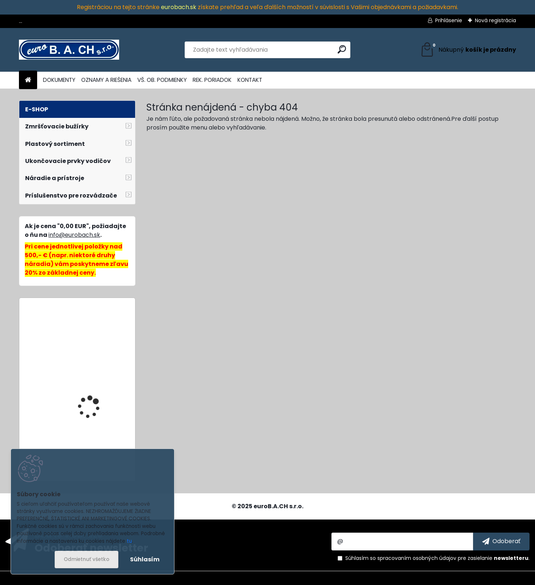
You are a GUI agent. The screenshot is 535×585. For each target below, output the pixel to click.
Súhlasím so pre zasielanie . (437, 558)
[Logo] (69, 50)
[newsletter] (501, 541)
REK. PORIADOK (212, 80)
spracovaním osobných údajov (416, 558)
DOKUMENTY (59, 80)
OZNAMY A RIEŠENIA (106, 80)
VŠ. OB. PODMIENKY (162, 80)
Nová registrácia (495, 20)
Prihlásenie (448, 20)
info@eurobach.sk (74, 235)
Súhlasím (145, 559)
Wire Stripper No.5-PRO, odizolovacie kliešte (96, 336)
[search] (342, 49)
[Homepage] (28, 80)
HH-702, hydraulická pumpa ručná (93, 402)
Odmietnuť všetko (86, 559)
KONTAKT (249, 80)
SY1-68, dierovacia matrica (90, 448)
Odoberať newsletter (91, 547)
